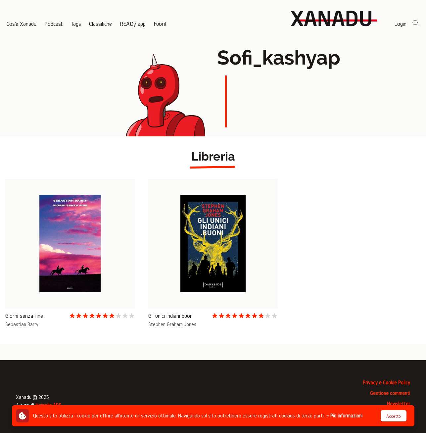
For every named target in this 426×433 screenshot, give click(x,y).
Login (400, 24)
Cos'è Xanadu (21, 24)
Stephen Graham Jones (172, 324)
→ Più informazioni (344, 415)
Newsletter (398, 404)
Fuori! (160, 24)
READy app (133, 24)
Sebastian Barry (21, 324)
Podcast (53, 24)
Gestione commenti (390, 393)
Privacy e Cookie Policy (386, 382)
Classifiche (100, 24)
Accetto (393, 416)
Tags (76, 24)
